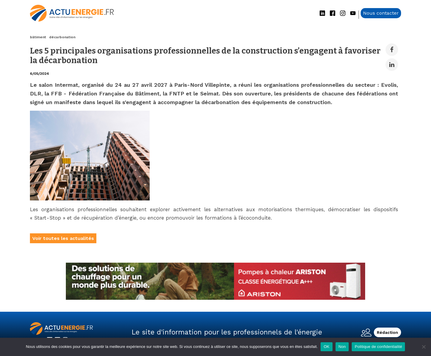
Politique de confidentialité (378, 346)
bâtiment (38, 37)
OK (326, 346)
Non (342, 346)
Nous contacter (381, 13)
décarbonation (62, 37)
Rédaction (387, 332)
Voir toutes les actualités (63, 238)
